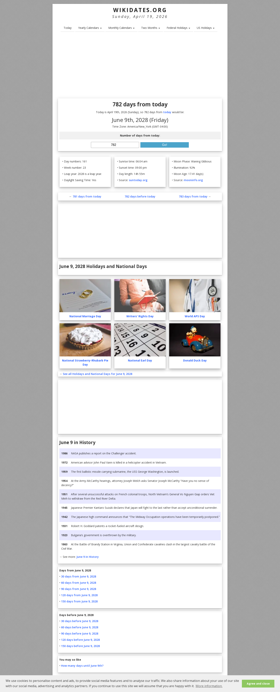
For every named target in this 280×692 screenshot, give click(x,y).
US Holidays (205, 28)
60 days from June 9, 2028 (78, 582)
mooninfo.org (193, 180)
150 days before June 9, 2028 (80, 646)
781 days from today (87, 196)
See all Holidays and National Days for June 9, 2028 (97, 374)
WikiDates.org (140, 10)
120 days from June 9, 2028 (79, 595)
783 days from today (193, 196)
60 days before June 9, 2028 (79, 627)
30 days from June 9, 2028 (78, 576)
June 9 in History (87, 557)
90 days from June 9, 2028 (78, 589)
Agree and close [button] (258, 683)
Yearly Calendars (90, 28)
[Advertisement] (140, 66)
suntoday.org (138, 180)
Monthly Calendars (121, 28)
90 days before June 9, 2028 (79, 633)
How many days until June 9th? (82, 665)
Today (68, 28)
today (167, 112)
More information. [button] (209, 686)
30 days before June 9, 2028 (79, 621)
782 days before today (140, 196)
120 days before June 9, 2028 (80, 640)
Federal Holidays (178, 28)
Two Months (150, 28)
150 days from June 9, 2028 (79, 601)
